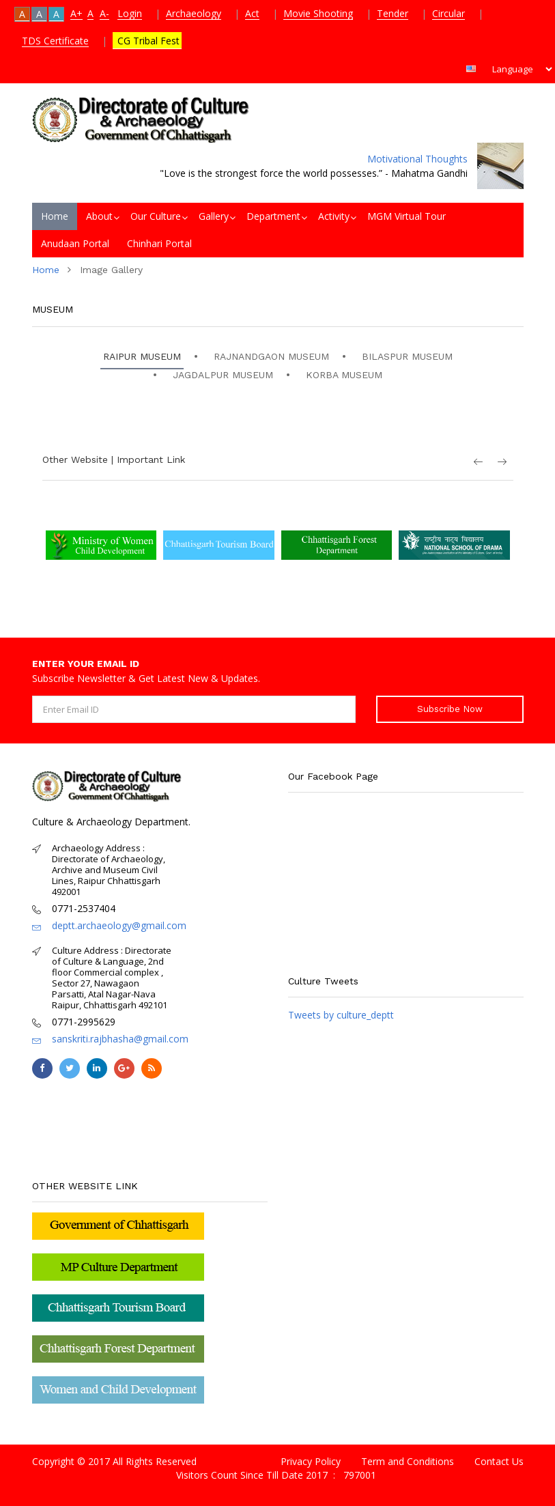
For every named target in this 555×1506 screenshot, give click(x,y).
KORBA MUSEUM (344, 374)
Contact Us (499, 1461)
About (99, 216)
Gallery (214, 216)
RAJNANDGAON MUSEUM (271, 356)
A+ (76, 13)
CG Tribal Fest (147, 40)
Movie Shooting (318, 13)
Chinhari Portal (159, 243)
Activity (334, 216)
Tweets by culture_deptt (341, 1014)
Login (129, 13)
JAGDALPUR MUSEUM (223, 374)
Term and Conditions (407, 1461)
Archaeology (193, 13)
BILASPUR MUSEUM (407, 356)
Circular (448, 13)
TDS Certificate (55, 40)
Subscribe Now (450, 709)
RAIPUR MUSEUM (142, 356)
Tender (392, 13)
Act (252, 13)
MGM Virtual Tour (406, 216)
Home (54, 216)
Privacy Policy (311, 1461)
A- (104, 13)
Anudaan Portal (75, 243)
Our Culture (155, 216)
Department (273, 216)
